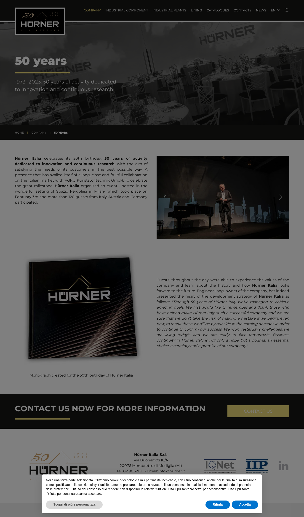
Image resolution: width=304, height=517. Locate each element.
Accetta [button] (245, 504)
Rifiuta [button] (218, 504)
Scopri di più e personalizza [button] (74, 504)
